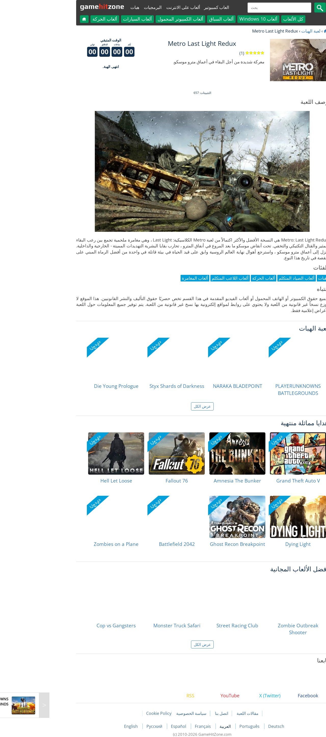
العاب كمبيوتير (177, 7)
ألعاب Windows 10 (219, 19)
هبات (95, 7)
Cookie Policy (119, 713)
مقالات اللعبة (208, 713)
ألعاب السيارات (98, 19)
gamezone (63, 6)
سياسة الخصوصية (152, 713)
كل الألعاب (254, 19)
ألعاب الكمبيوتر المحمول (141, 19)
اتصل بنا (182, 713)
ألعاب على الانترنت (144, 7)
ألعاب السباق (182, 19)
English (92, 726)
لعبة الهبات (271, 31)
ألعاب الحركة (65, 19)
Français (164, 726)
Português (210, 726)
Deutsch (237, 726)
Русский (115, 726)
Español (140, 726)
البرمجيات (114, 7)
